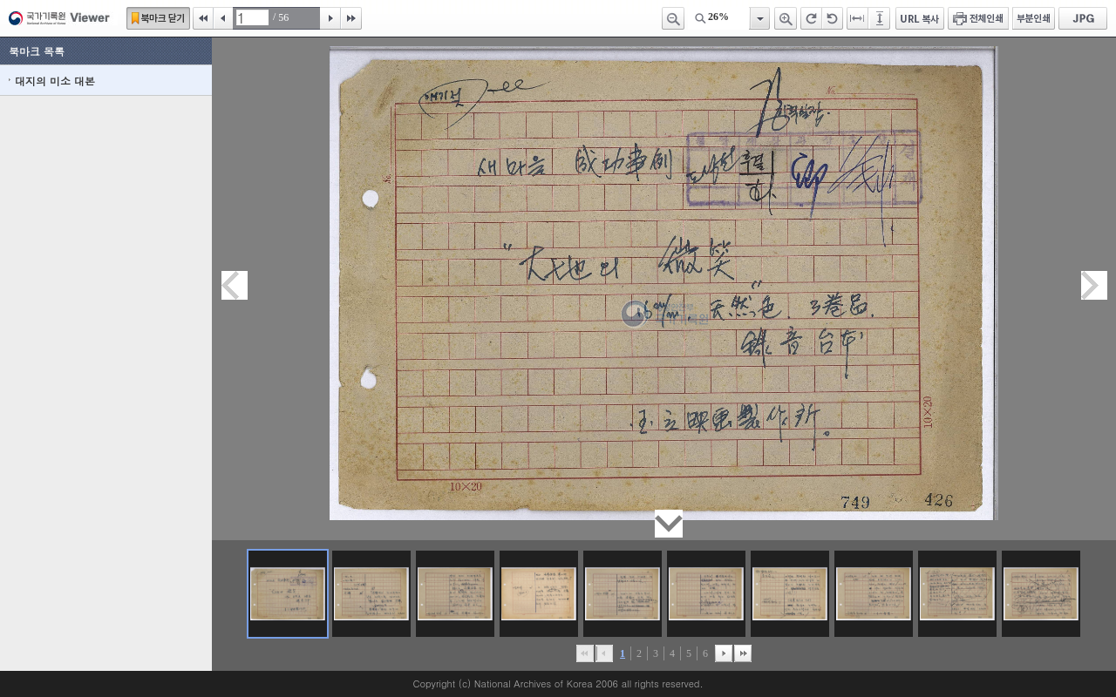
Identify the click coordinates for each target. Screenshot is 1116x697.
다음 (330, 18)
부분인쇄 (1033, 18)
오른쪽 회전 (811, 18)
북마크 (158, 18)
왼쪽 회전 (832, 18)
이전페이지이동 (234, 285)
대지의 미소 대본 (55, 80)
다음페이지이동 (1094, 285)
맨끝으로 (743, 653)
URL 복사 (919, 18)
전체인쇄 (978, 18)
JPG (1082, 18)
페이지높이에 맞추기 (880, 18)
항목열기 (759, 18)
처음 (203, 18)
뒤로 (724, 653)
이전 (223, 18)
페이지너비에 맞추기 (858, 18)
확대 (785, 18)
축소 (673, 18)
